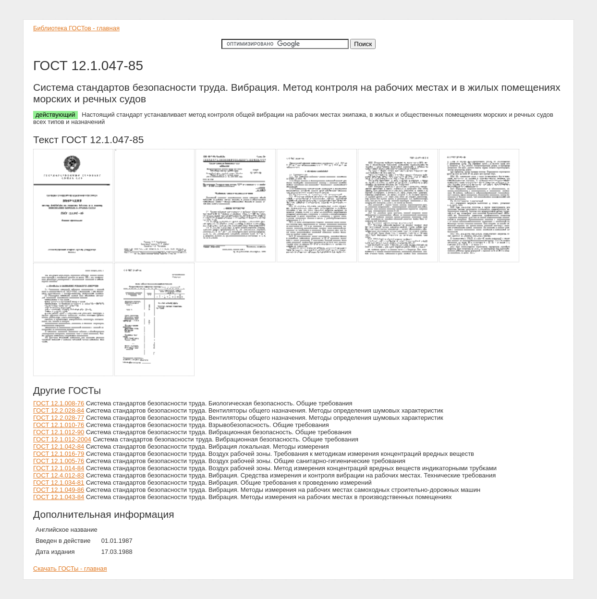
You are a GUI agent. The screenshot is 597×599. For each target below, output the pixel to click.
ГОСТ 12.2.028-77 (58, 417)
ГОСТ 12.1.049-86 (58, 489)
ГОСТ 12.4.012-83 (58, 475)
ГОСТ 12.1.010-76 (58, 424)
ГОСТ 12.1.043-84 (58, 497)
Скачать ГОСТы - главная (70, 568)
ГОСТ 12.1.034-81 (58, 482)
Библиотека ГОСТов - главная (76, 28)
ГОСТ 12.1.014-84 (58, 468)
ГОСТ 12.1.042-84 (58, 446)
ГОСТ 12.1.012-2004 (62, 439)
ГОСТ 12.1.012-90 (58, 432)
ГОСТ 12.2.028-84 (58, 410)
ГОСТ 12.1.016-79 (58, 453)
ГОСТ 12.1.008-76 (58, 403)
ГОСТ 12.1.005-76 (58, 461)
